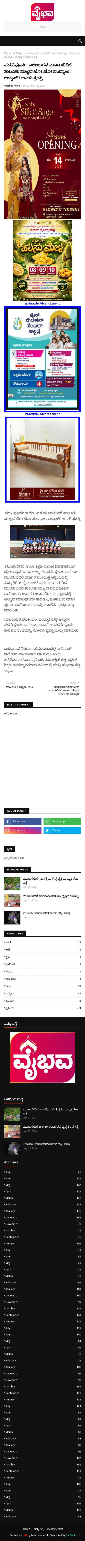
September (43, 1237)
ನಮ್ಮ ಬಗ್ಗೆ (39, 1529)
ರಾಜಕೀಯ (43, 978)
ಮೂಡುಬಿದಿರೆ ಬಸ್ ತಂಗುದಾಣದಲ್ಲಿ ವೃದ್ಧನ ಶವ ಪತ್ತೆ (51, 895)
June (43, 1178)
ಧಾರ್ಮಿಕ (43, 964)
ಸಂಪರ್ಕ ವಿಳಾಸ (55, 1529)
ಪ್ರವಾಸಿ (43, 971)
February (43, 1204)
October (43, 1230)
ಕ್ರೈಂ (43, 956)
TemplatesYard (39, 1535)
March (43, 1198)
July (43, 1172)
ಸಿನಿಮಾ (43, 1000)
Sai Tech (71, 1535)
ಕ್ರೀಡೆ (43, 949)
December (43, 1217)
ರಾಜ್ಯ (43, 986)
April (43, 1191)
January (43, 1211)
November (43, 1224)
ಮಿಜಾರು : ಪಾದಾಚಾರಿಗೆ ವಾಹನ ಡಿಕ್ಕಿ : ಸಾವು (46, 913)
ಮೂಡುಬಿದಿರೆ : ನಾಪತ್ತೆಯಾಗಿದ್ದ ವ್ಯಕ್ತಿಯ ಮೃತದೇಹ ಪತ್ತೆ (50, 880)
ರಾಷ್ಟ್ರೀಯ (43, 993)
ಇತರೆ (43, 942)
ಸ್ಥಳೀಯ (43, 1008)
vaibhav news (12, 85)
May (43, 1185)
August (43, 1243)
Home (7, 53)
